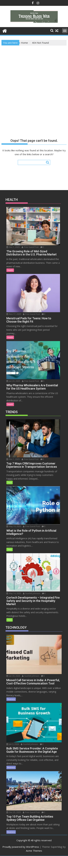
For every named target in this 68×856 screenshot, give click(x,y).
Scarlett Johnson (31, 593)
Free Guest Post (30, 247)
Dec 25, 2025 (13, 812)
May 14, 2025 (13, 593)
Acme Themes (34, 850)
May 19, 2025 (13, 526)
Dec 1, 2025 (13, 247)
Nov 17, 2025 (13, 314)
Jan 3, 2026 (12, 744)
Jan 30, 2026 (13, 676)
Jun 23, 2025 (13, 381)
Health (10, 270)
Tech (9, 482)
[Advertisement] (34, 81)
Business (11, 699)
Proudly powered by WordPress (20, 846)
